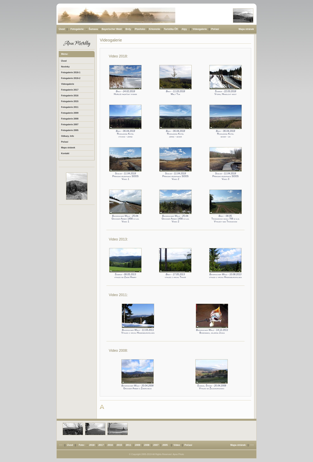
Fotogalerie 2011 (69, 107)
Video (176, 445)
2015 (119, 445)
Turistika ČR (171, 29)
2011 (128, 445)
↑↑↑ (60, 445)
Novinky (65, 66)
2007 (156, 445)
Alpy (184, 29)
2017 (101, 445)
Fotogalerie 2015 (69, 101)
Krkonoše (154, 29)
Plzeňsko (140, 29)
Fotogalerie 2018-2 (70, 78)
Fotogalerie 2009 (69, 113)
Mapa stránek (246, 29)
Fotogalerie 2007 (69, 124)
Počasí (215, 29)
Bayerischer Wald (112, 29)
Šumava (93, 29)
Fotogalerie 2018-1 (70, 72)
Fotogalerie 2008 (69, 118)
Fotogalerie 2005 (69, 130)
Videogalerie (200, 29)
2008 (147, 445)
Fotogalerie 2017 (69, 90)
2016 (110, 445)
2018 (92, 445)
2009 (137, 445)
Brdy (128, 29)
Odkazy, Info (67, 136)
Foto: (82, 445)
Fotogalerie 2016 (69, 95)
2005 (165, 445)
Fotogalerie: (77, 29)
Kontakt (65, 153)
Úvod (62, 29)
